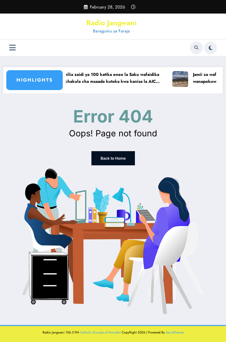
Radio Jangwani (111, 23)
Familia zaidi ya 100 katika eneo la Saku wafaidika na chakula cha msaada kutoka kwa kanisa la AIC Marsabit (113, 78)
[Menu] (12, 47)
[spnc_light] (210, 48)
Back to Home (113, 158)
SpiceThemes (175, 332)
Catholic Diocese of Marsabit (100, 332)
